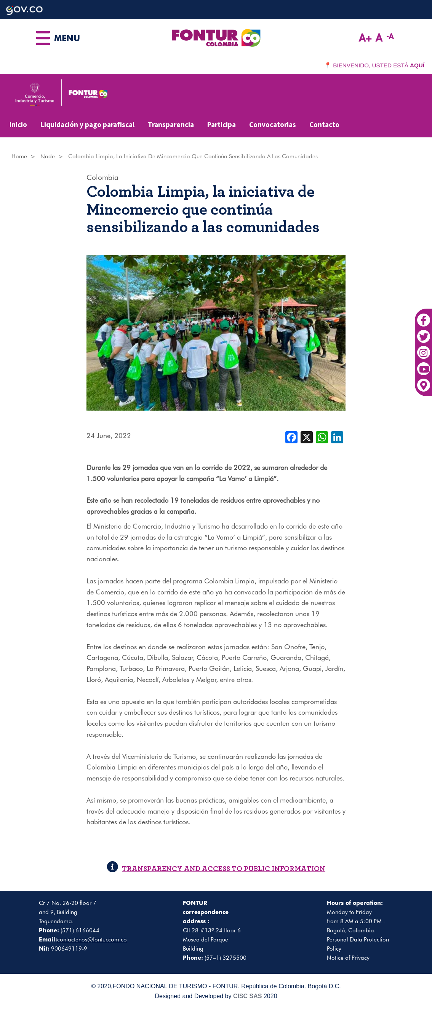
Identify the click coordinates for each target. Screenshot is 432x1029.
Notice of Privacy (348, 957)
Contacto (324, 124)
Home (19, 156)
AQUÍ (417, 65)
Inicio (18, 124)
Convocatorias (272, 124)
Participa (221, 124)
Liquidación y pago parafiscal (87, 124)
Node (47, 156)
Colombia (102, 177)
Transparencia (171, 124)
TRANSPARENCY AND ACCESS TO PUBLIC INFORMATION (216, 869)
